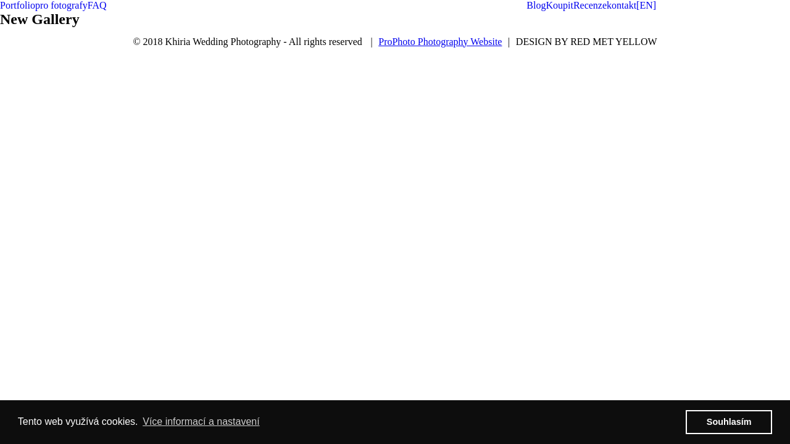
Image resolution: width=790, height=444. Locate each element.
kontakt (621, 5)
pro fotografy (61, 5)
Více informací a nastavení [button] (201, 421)
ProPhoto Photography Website (440, 41)
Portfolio (17, 5)
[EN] (646, 5)
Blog (536, 5)
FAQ (97, 5)
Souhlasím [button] (729, 422)
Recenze (590, 5)
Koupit (559, 5)
